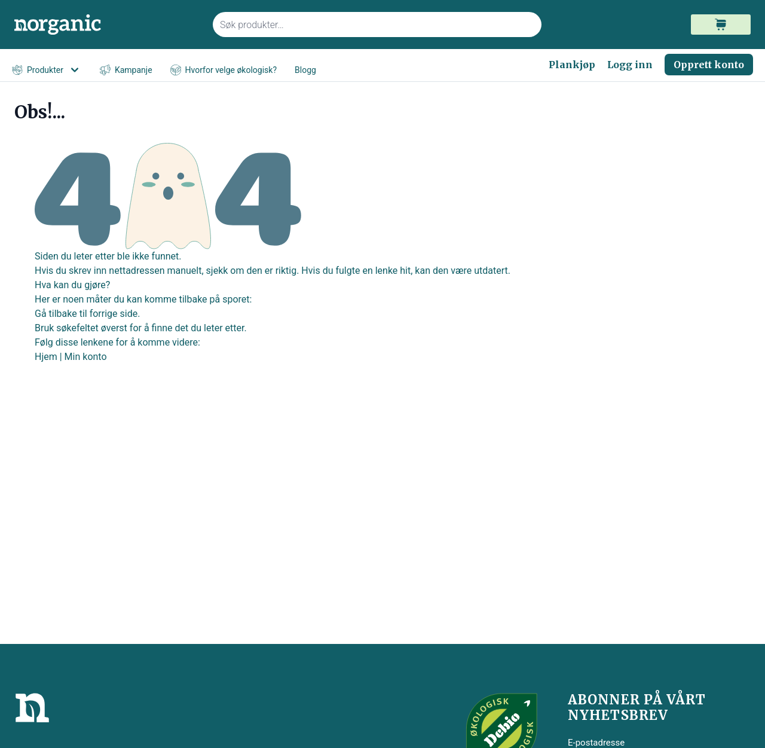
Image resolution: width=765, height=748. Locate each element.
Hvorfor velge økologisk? (223, 70)
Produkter (47, 70)
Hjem (46, 356)
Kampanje (126, 70)
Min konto (86, 356)
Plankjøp (572, 65)
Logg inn (630, 65)
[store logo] (106, 24)
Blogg (305, 70)
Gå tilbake (56, 313)
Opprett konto (709, 65)
